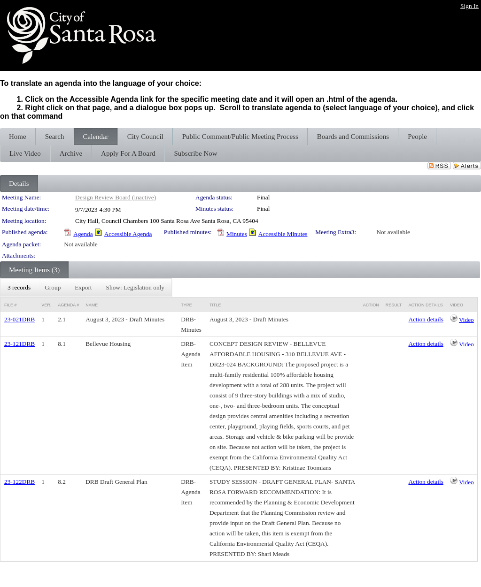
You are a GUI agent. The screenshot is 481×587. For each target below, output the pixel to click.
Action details (425, 319)
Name (91, 305)
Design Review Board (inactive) (115, 197)
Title (215, 305)
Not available (393, 232)
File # (10, 305)
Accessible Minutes (283, 233)
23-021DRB (19, 319)
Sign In (469, 5)
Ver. (46, 305)
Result (394, 305)
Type (186, 305)
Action (371, 305)
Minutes (236, 233)
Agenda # (68, 305)
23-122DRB (19, 481)
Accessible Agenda (128, 233)
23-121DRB (19, 343)
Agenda (83, 233)
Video (466, 319)
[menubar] (86, 287)
